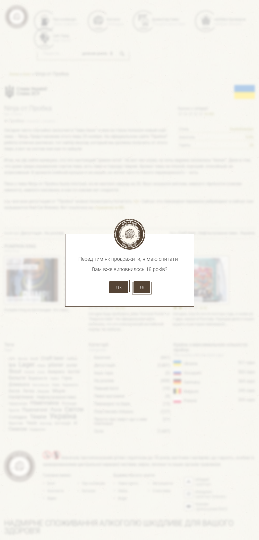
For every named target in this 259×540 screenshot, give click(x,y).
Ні (142, 287)
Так (119, 287)
